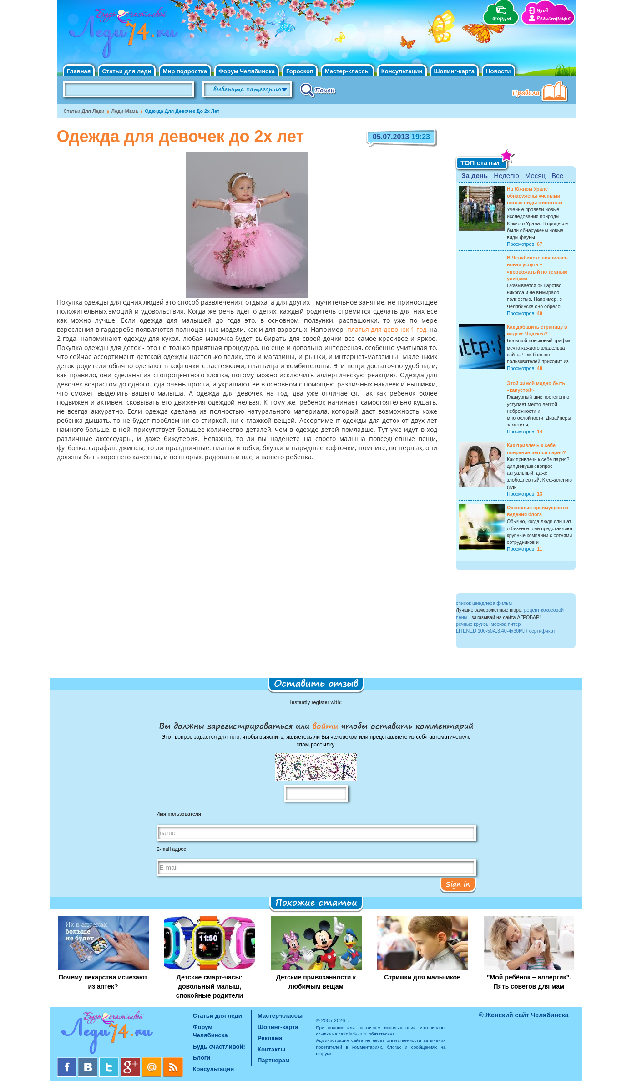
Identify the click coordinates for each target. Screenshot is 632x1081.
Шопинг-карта (454, 71)
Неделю (506, 175)
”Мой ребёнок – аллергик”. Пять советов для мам (529, 982)
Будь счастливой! (219, 1046)
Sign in (458, 884)
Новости (498, 71)
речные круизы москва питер (488, 624)
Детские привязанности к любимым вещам (316, 982)
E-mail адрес (172, 849)
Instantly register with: (316, 702)
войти (325, 725)
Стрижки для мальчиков (422, 977)
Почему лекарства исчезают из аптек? (103, 982)
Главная (79, 71)
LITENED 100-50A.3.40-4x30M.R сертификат (505, 631)
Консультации (402, 71)
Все (557, 175)
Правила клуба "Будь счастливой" (541, 92)
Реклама (270, 1038)
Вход (542, 11)
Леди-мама (124, 111)
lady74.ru (358, 1033)
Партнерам (274, 1060)
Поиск (318, 89)
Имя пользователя (179, 814)
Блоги (202, 1057)
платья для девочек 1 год (385, 330)
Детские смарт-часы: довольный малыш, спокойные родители (209, 986)
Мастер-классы (347, 71)
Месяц (535, 175)
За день (474, 175)
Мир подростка (185, 71)
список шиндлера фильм (484, 603)
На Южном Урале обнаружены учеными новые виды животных (535, 195)
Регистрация (553, 18)
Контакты (271, 1049)
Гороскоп (299, 71)
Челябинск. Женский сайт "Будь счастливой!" (121, 35)
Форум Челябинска (246, 71)
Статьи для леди (126, 71)
